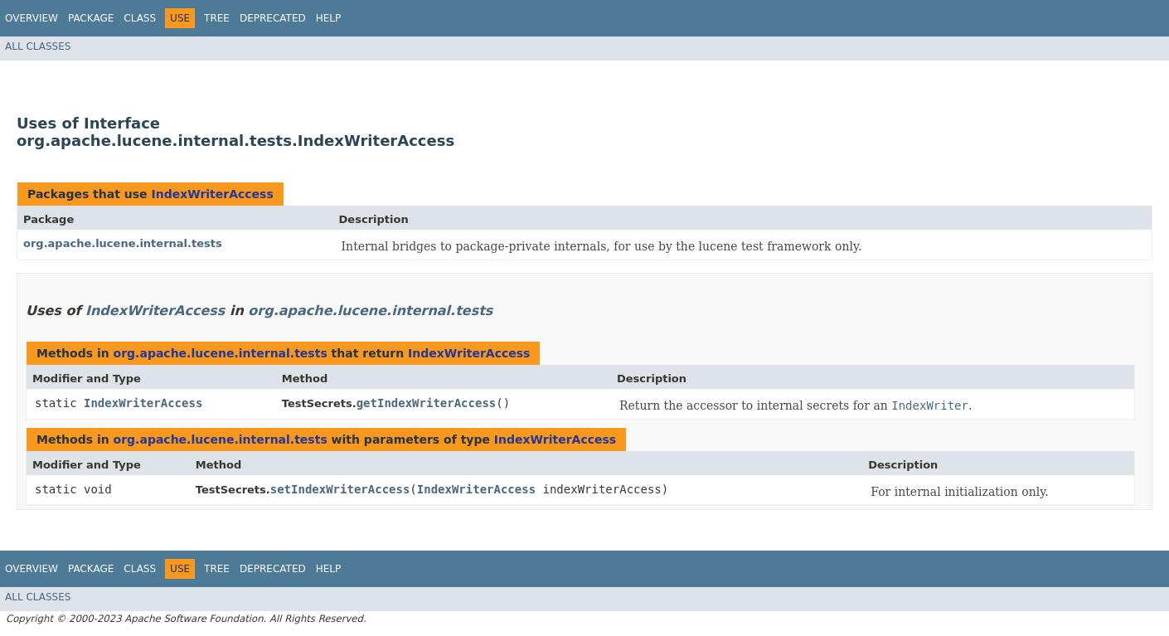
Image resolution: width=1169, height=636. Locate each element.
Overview (31, 18)
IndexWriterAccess (212, 194)
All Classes (37, 46)
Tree (217, 18)
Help (329, 18)
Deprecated (273, 18)
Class (140, 18)
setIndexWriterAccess (340, 489)
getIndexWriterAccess (427, 403)
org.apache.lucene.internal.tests (122, 243)
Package (91, 18)
